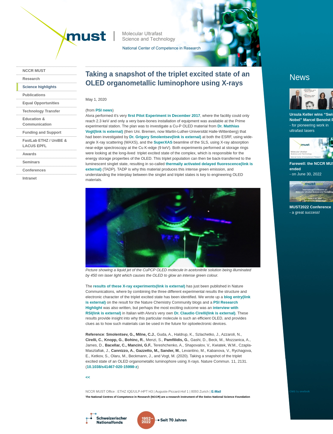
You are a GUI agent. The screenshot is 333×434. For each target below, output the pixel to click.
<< (88, 377)
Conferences (34, 170)
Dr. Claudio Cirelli (204, 313)
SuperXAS (163, 142)
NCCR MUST (34, 70)
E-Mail (216, 391)
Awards (29, 154)
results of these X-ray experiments (139, 286)
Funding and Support (41, 132)
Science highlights (39, 87)
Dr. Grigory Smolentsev (165, 137)
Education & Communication (37, 121)
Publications (33, 95)
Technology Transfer (41, 111)
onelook (305, 391)
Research (31, 78)
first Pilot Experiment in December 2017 (164, 115)
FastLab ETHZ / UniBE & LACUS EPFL (44, 143)
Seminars (31, 162)
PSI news (103, 110)
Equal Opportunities (40, 103)
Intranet (29, 178)
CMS (293, 391)
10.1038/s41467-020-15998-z (112, 366)
